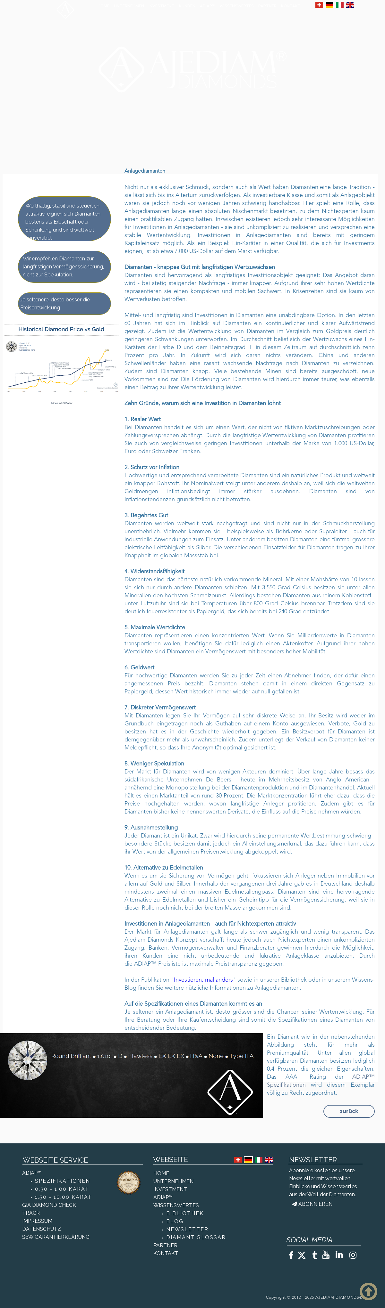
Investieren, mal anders (203, 980)
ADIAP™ (207, 6)
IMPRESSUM (37, 1221)
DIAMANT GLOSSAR (196, 1237)
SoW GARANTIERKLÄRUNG (56, 1237)
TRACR (31, 1213)
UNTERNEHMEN (129, 6)
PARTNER (267, 6)
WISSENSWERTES (237, 6)
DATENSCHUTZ (41, 1229)
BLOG (175, 1221)
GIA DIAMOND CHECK (49, 1205)
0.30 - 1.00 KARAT (62, 1189)
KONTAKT (291, 6)
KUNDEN (187, 6)
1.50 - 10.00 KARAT (63, 1197)
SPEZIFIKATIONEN (62, 1181)
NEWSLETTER (187, 1229)
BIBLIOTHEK (185, 1213)
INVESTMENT (162, 6)
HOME (103, 6)
